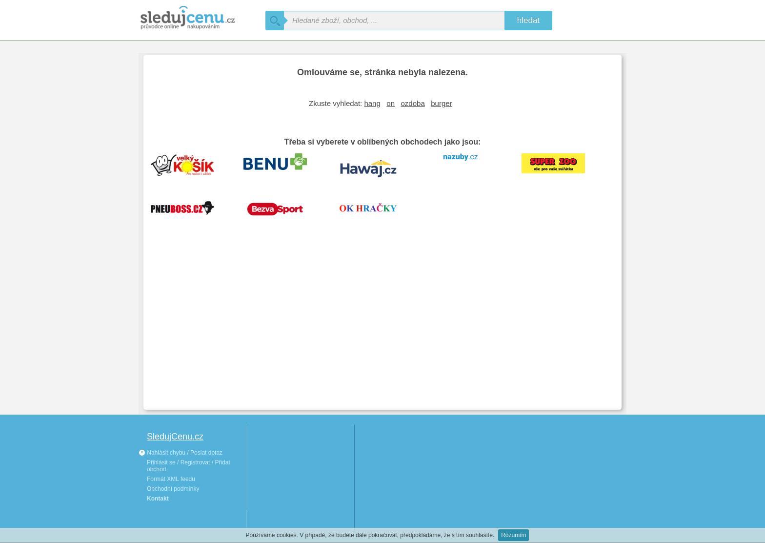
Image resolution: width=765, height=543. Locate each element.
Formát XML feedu (171, 479)
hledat (528, 20)
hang (372, 103)
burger (441, 103)
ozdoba (413, 103)
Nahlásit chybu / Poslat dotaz (180, 452)
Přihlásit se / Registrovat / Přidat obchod (188, 466)
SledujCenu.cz (175, 436)
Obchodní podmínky (173, 488)
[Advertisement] (382, 329)
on (390, 103)
